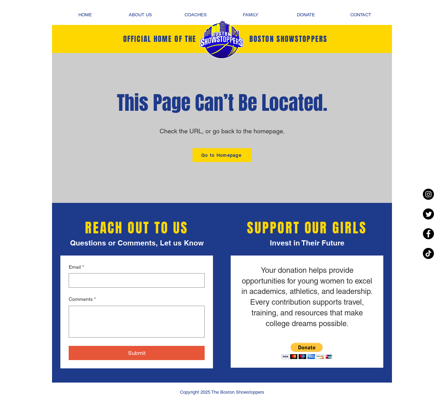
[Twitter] (428, 214)
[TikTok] (428, 253)
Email (76, 267)
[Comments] (136, 321)
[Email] (134, 280)
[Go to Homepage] (222, 155)
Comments (82, 299)
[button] (306, 351)
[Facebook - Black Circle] (428, 233)
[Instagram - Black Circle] (428, 194)
